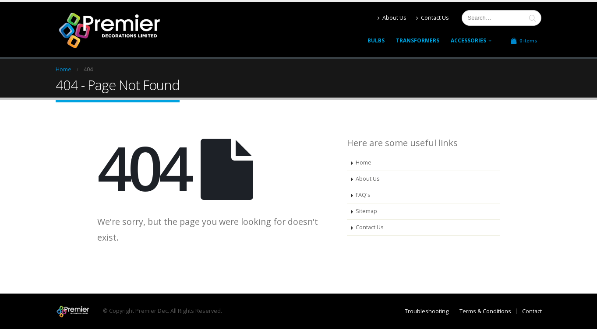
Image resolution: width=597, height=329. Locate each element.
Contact (532, 311)
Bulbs (376, 40)
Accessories (468, 40)
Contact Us (432, 17)
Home (363, 162)
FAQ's (363, 195)
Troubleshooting (427, 311)
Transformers (417, 40)
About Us (392, 17)
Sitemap (366, 211)
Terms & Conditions (485, 311)
